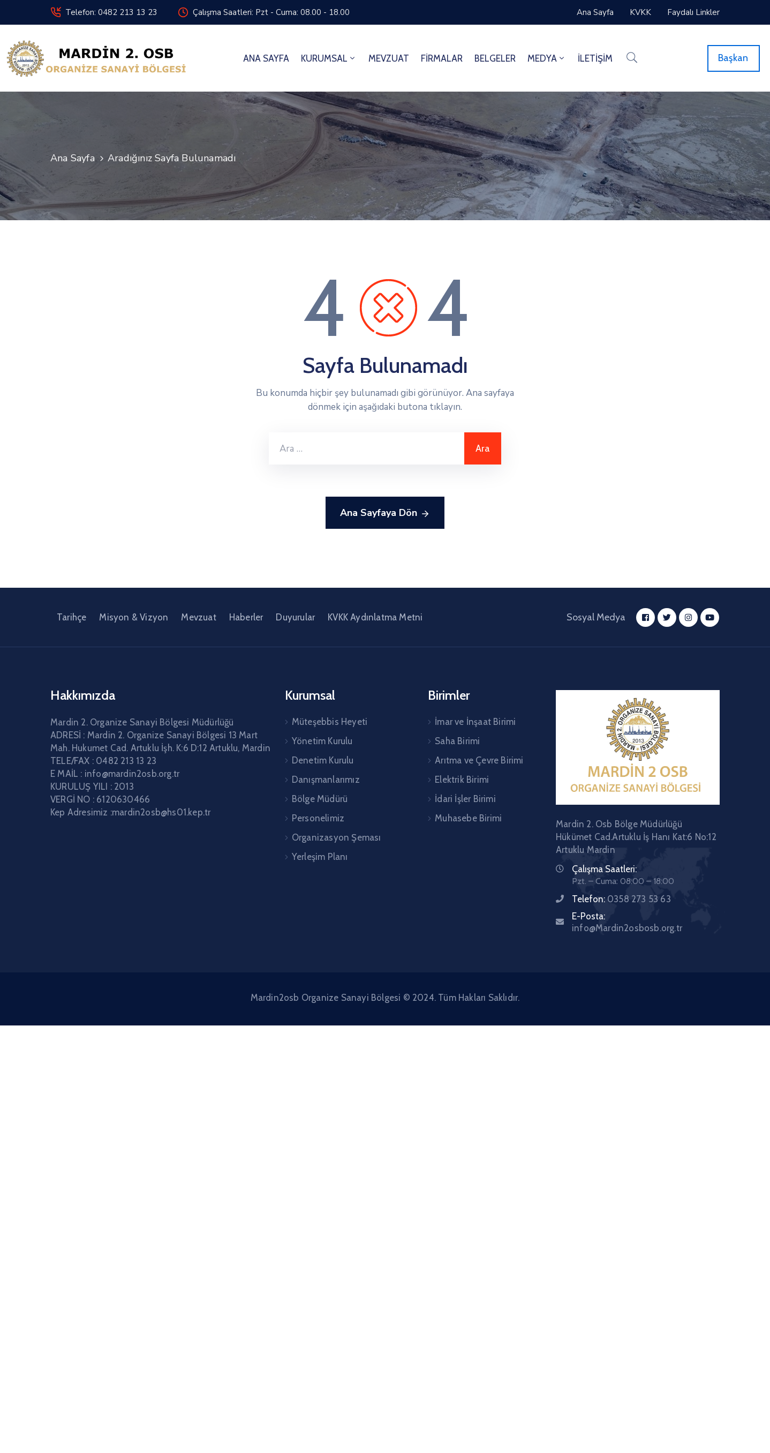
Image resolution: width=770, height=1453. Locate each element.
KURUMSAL (329, 58)
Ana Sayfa (72, 158)
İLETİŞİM (595, 58)
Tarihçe (71, 617)
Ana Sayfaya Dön (385, 513)
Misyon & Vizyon (133, 617)
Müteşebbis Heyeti (329, 721)
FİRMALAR (442, 58)
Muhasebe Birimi (468, 818)
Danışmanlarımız (326, 779)
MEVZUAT (388, 58)
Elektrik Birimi (462, 779)
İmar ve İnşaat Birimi (475, 721)
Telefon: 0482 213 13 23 (111, 12)
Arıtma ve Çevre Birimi (479, 760)
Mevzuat (198, 617)
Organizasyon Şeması (336, 837)
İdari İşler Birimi (465, 798)
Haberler (246, 617)
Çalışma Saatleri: (604, 869)
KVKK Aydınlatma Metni (375, 617)
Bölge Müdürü (320, 798)
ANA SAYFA (266, 58)
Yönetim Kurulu (322, 741)
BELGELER (495, 58)
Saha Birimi (457, 741)
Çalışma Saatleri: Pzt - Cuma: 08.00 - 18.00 (271, 12)
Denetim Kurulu (323, 760)
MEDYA (546, 58)
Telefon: (621, 899)
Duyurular (295, 617)
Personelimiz (318, 818)
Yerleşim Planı (320, 856)
